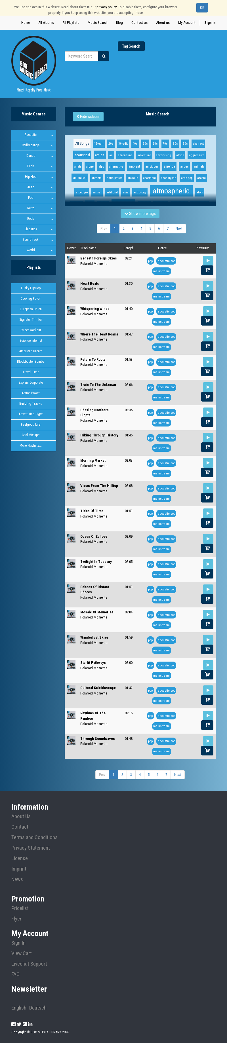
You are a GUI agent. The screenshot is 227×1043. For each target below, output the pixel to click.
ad (111, 155)
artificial (112, 192)
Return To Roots (93, 359)
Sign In (18, 943)
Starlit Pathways (93, 662)
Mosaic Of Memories (97, 612)
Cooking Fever (31, 299)
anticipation (115, 178)
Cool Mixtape (30, 435)
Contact (19, 827)
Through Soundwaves (97, 738)
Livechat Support (29, 964)
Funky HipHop (31, 288)
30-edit (123, 143)
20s (111, 143)
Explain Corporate (31, 383)
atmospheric (171, 191)
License (19, 858)
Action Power (31, 393)
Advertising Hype (31, 414)
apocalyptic (168, 178)
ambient (134, 166)
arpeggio (82, 192)
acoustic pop (166, 261)
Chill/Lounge (30, 145)
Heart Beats (89, 283)
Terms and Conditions (34, 837)
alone (90, 166)
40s (135, 143)
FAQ (15, 974)
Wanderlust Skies (94, 637)
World (31, 250)
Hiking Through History (99, 435)
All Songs (82, 143)
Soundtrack (31, 240)
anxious (132, 178)
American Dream (30, 351)
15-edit (98, 143)
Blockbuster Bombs (30, 362)
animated (80, 178)
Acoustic (31, 135)
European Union (31, 309)
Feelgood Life (30, 425)
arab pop (186, 178)
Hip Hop (30, 177)
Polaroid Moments (93, 263)
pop (150, 261)
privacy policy (106, 7)
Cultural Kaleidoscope (98, 688)
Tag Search (131, 46)
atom (199, 192)
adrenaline (125, 155)
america (169, 166)
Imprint (18, 869)
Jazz (30, 187)
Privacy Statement (30, 848)
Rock (30, 219)
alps (101, 166)
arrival (97, 192)
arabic (201, 178)
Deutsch (38, 1008)
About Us (21, 816)
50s (145, 143)
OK (202, 7)
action (99, 155)
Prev (103, 228)
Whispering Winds (95, 309)
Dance (30, 156)
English (18, 1008)
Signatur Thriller (30, 320)
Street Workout (31, 330)
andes (184, 166)
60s (155, 143)
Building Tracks (30, 404)
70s (165, 143)
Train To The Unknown (98, 385)
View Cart (21, 953)
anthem (96, 178)
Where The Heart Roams (99, 334)
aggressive (196, 155)
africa (180, 155)
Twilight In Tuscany (96, 561)
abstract (198, 143)
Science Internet (31, 341)
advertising (163, 155)
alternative (116, 166)
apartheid (149, 178)
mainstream (161, 271)
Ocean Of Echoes (94, 536)
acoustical (82, 155)
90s (185, 143)
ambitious (152, 166)
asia (126, 192)
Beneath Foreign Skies (98, 258)
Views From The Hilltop (99, 486)
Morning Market (93, 460)
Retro (30, 208)
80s (175, 143)
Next (179, 228)
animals (199, 166)
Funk (30, 166)
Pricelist (20, 908)
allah (77, 166)
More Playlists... (31, 445)
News (17, 879)
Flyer (16, 919)
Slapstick (30, 229)
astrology (139, 192)
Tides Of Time (91, 511)
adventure (144, 155)
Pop (30, 198)
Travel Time (30, 372)
